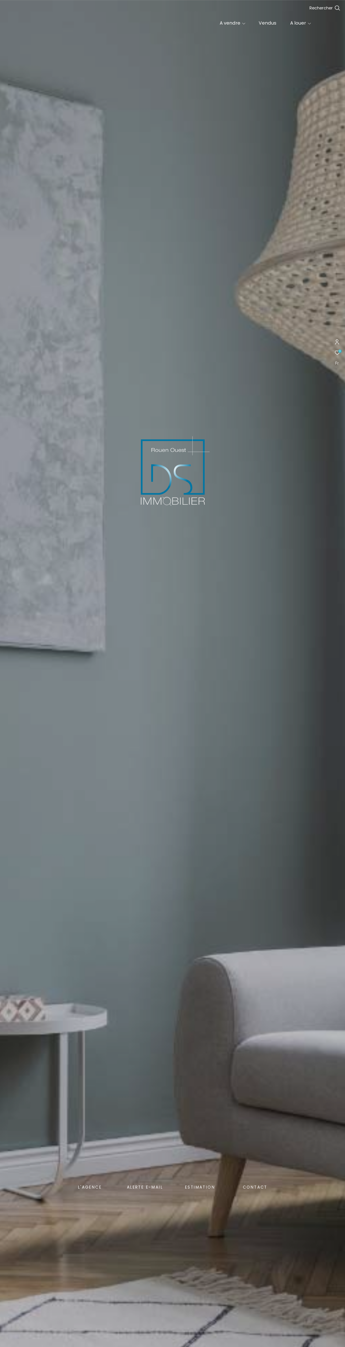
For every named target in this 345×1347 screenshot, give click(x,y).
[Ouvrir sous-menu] (244, 23)
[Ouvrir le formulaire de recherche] (324, 8)
